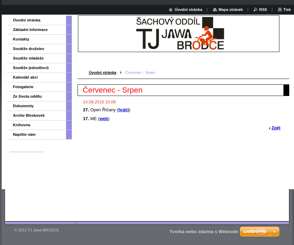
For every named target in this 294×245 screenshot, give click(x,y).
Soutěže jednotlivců (31, 68)
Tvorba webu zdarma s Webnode (203, 231)
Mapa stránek (230, 9)
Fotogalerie (23, 87)
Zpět (276, 128)
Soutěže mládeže (28, 58)
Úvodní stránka (102, 72)
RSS (263, 9)
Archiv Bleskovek (29, 115)
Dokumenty (23, 106)
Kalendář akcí (25, 77)
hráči (123, 109)
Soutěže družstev (28, 49)
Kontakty (21, 39)
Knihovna (21, 125)
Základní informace (30, 30)
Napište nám (24, 134)
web (103, 118)
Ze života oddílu (27, 96)
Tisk (287, 9)
